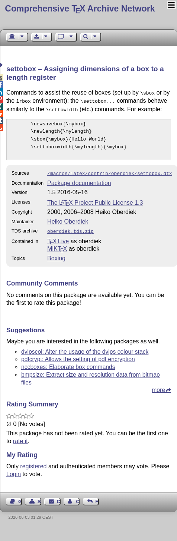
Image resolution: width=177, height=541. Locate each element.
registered (33, 462)
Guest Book (20, 498)
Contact (59, 498)
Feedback (97, 498)
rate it (20, 437)
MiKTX (57, 245)
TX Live (58, 237)
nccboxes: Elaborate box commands (68, 363)
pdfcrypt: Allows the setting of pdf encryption (78, 355)
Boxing (56, 254)
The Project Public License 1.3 (95, 200)
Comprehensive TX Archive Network (80, 8)
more (158, 386)
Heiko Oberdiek (67, 218)
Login (13, 470)
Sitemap (39, 498)
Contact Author (78, 498)
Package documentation (79, 180)
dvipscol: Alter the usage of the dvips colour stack (84, 348)
